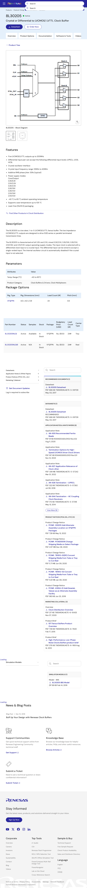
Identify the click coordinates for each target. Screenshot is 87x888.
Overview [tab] (12, 36)
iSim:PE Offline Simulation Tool (42, 858)
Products (9, 10)
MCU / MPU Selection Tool (41, 854)
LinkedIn (29, 829)
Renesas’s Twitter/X (13, 829)
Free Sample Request (65, 847)
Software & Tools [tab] (63, 36)
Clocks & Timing (19, 10)
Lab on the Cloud (38, 871)
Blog (7, 865)
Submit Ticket (13, 783)
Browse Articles (54, 750)
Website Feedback (57, 882)
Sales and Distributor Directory (69, 854)
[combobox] (62, 8)
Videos (8, 869)
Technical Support (64, 843)
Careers (9, 847)
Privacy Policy (25, 882)
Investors (9, 850)
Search (62, 3)
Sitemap (46, 882)
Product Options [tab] (27, 36)
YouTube (7, 829)
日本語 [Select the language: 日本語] (60, 872)
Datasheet (14, 27)
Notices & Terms (12, 882)
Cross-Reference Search (41, 875)
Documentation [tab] (45, 36)
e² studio (35, 843)
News (8, 854)
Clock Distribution (31, 10)
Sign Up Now (14, 820)
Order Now (33, 27)
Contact (9, 862)
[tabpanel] (43, 760)
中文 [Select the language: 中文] (59, 868)
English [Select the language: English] (60, 865)
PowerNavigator (37, 867)
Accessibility (36, 882)
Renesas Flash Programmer (41, 850)
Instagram (23, 829)
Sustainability (11, 858)
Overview (9, 843)
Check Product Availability (67, 850)
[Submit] (44, 8)
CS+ (33, 847)
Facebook (18, 829)
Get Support (12, 752)
